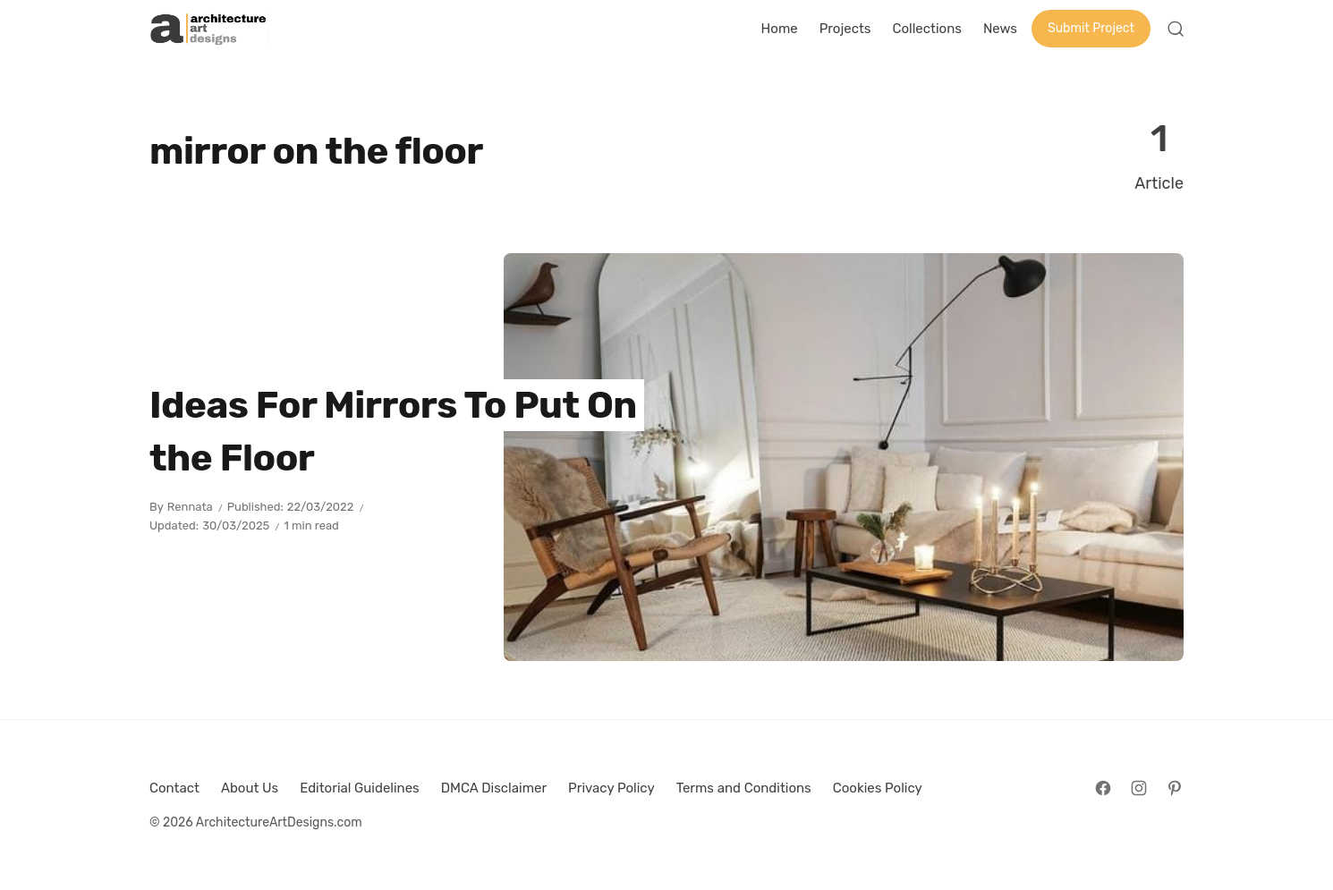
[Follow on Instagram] (1139, 788)
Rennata (190, 506)
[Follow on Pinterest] (1175, 788)
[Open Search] (1175, 29)
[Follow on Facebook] (1103, 788)
